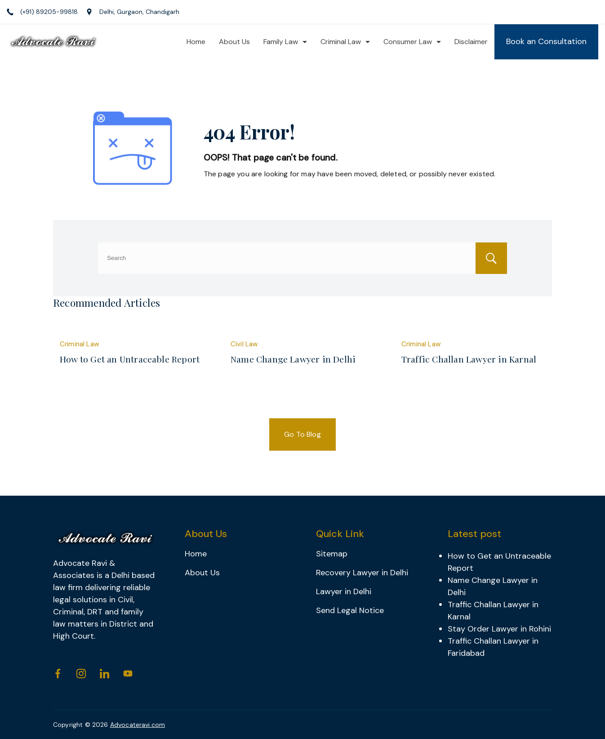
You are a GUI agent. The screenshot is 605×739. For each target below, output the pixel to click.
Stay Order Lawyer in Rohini (499, 628)
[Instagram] (81, 673)
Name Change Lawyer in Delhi (293, 359)
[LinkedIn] (104, 673)
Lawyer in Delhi (343, 591)
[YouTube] (128, 673)
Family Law (285, 41)
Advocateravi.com (137, 725)
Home (196, 41)
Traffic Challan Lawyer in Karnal (468, 359)
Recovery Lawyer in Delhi (362, 572)
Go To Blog (302, 434)
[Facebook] (57, 673)
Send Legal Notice (350, 610)
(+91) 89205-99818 (49, 12)
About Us (234, 41)
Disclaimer (471, 41)
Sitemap (331, 553)
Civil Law (244, 344)
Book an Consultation (546, 41)
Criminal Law (345, 41)
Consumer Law (412, 41)
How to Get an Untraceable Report (130, 359)
